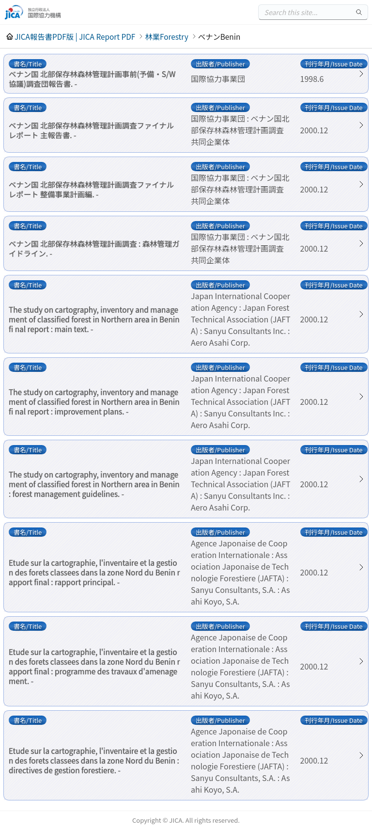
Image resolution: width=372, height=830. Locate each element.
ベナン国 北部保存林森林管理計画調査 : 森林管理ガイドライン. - (94, 248)
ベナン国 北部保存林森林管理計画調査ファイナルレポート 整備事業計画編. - (91, 189)
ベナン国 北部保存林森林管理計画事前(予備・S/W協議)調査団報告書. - (92, 78)
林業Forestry (166, 36)
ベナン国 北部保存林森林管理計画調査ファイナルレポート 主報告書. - (91, 130)
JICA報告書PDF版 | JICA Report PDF (75, 36)
